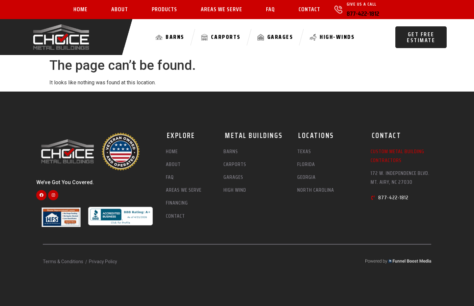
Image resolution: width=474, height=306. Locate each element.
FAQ (270, 9)
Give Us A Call (361, 4)
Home (80, 9)
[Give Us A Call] (338, 9)
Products (164, 9)
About (119, 9)
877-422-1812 (363, 13)
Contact (309, 9)
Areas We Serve (221, 9)
